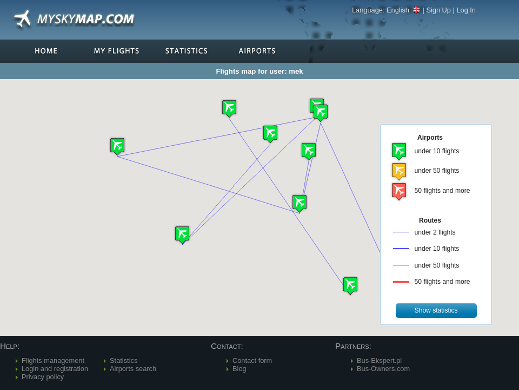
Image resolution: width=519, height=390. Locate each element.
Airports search (133, 369)
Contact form (252, 360)
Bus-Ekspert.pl (379, 360)
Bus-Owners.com (383, 369)
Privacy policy (43, 377)
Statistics (123, 360)
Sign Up (438, 10)
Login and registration (55, 369)
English (404, 10)
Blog (239, 369)
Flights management (53, 360)
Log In (466, 10)
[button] (299, 203)
